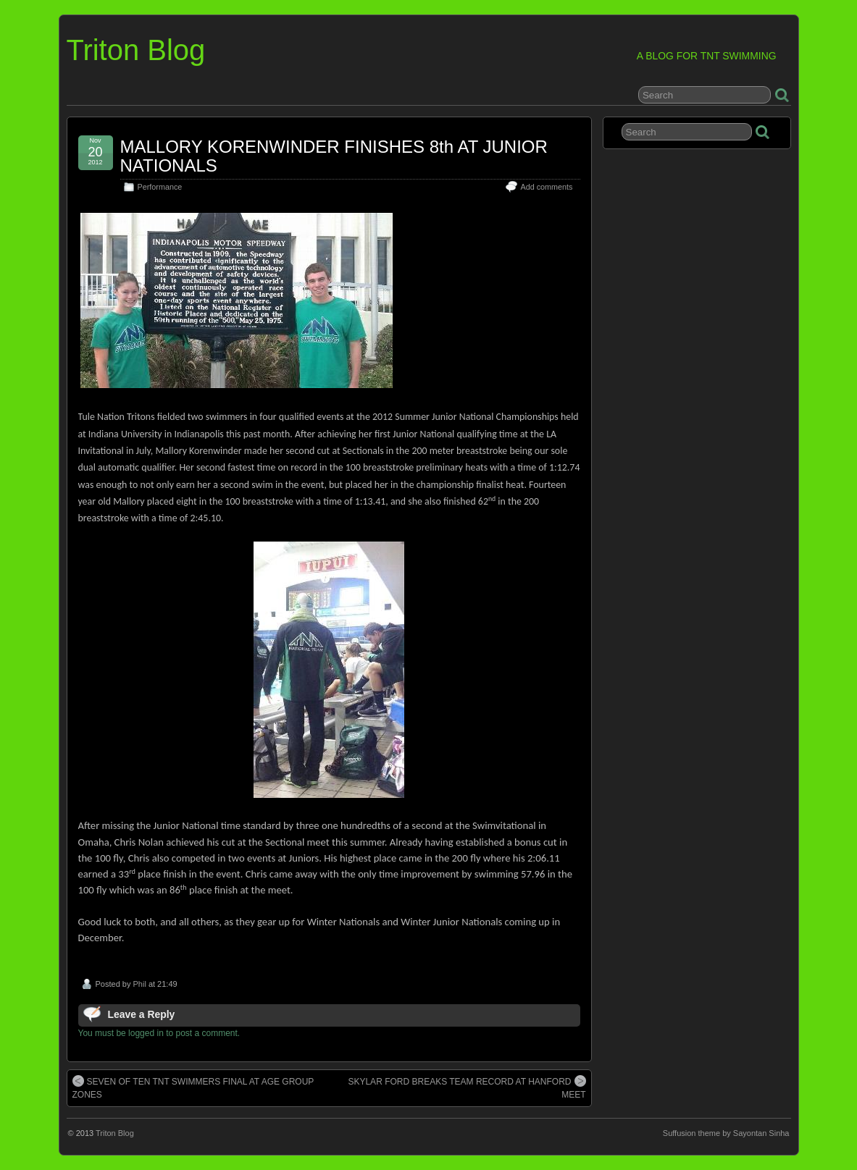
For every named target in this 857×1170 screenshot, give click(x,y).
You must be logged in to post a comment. (159, 1033)
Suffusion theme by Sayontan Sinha (726, 1133)
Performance (160, 186)
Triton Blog (136, 50)
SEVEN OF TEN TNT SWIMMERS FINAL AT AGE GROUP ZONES (193, 1087)
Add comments (546, 186)
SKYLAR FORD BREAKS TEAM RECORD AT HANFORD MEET (466, 1087)
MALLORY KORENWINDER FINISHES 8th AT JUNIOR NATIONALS (334, 156)
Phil (139, 984)
